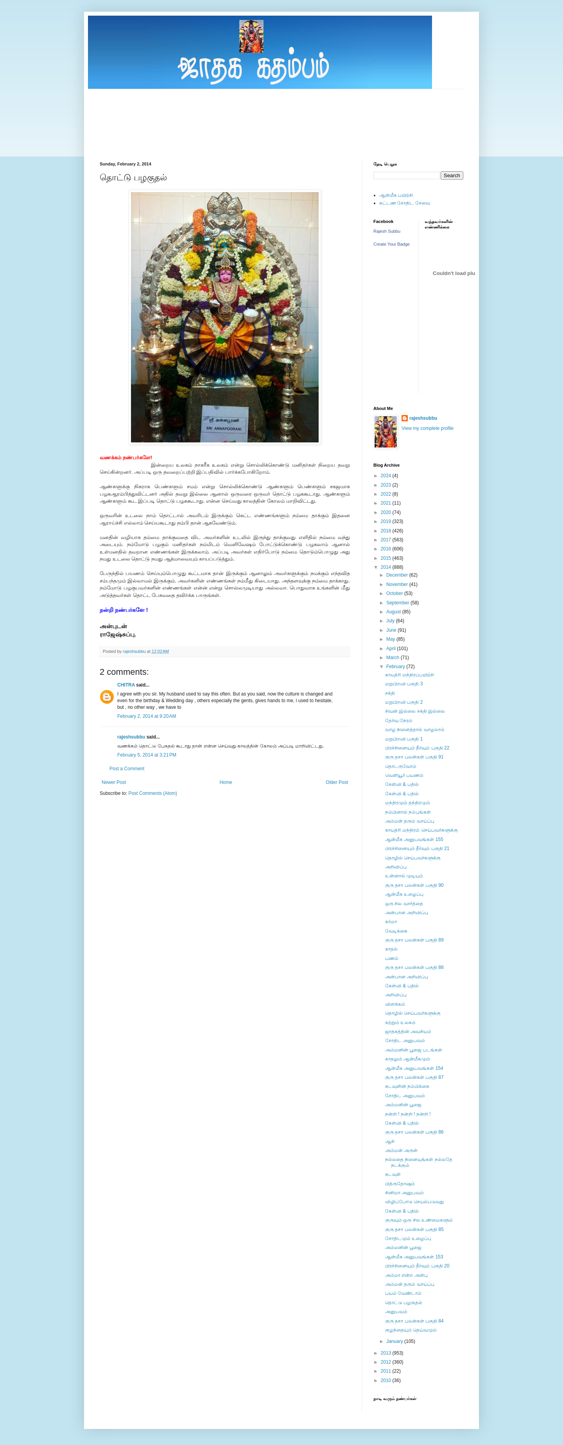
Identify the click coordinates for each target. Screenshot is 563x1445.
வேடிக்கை (396, 931)
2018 (387, 531)
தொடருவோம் (400, 766)
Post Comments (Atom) (152, 793)
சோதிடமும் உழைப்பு (408, 1238)
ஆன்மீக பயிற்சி (396, 195)
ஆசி (389, 1141)
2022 (387, 494)
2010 (387, 1380)
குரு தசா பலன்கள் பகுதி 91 (414, 757)
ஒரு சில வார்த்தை (404, 903)
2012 (387, 1362)
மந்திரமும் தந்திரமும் (407, 802)
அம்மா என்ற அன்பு (406, 1275)
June (392, 630)
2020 (387, 512)
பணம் (391, 958)
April (391, 648)
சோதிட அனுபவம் (405, 1040)
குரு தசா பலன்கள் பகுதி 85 (414, 1229)
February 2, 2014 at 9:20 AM (146, 716)
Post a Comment (126, 768)
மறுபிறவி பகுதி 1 (404, 739)
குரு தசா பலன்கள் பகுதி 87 (414, 1077)
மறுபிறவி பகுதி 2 (404, 702)
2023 (387, 485)
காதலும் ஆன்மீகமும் (407, 1059)
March (393, 657)
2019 (387, 521)
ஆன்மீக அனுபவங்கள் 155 (414, 839)
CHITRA (126, 685)
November (397, 584)
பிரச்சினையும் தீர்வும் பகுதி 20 (417, 1266)
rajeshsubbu (135, 651)
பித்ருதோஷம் (400, 1183)
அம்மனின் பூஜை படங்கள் (413, 1050)
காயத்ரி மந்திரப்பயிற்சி (409, 675)
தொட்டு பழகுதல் (403, 1302)
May (391, 639)
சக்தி (390, 693)
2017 (387, 540)
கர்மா (391, 921)
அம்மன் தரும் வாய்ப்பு (409, 821)
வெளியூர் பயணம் (404, 775)
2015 (387, 558)
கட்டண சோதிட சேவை (404, 203)
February (396, 666)
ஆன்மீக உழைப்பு (404, 894)
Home (226, 782)
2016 (387, 549)
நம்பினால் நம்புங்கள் (408, 812)
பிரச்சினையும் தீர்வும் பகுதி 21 (417, 848)
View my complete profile (428, 428)
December (397, 575)
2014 (387, 567)
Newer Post (114, 782)
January (395, 1341)
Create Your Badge (391, 244)
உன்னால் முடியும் (404, 876)
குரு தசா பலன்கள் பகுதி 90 (414, 885)
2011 (387, 1371)
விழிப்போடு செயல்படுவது (414, 1201)
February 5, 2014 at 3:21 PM (146, 755)
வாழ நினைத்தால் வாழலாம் (415, 729)
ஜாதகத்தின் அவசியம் (408, 1031)
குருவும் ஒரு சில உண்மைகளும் (419, 1220)
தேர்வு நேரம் (398, 720)
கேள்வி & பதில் (402, 784)
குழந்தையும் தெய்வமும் (411, 1330)
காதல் (391, 949)
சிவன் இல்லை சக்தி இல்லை (415, 711)
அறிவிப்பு (396, 867)
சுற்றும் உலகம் (400, 1022)
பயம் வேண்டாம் (403, 1293)
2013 (387, 1353)
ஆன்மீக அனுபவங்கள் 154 (414, 1068)
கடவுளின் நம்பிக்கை (407, 1086)
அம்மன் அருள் (401, 1150)
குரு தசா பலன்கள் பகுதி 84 (414, 1321)
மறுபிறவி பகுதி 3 (404, 684)
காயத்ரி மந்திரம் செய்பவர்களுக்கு (421, 830)
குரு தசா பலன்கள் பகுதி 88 (414, 967)
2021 (387, 503)
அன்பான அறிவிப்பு (406, 912)
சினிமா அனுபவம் (404, 1192)
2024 (387, 475)
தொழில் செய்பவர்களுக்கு (413, 858)
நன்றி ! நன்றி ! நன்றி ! (408, 1114)
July (391, 621)
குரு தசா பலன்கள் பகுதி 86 (414, 1132)
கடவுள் (393, 1174)
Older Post (337, 782)
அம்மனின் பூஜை (403, 1104)
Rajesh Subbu (386, 231)
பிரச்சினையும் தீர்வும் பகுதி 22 (417, 748)
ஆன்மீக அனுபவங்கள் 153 (414, 1257)
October (395, 593)
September (398, 603)
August (394, 612)
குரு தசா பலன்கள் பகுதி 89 (414, 940)
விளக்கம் (395, 1004)
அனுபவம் (396, 1311)
